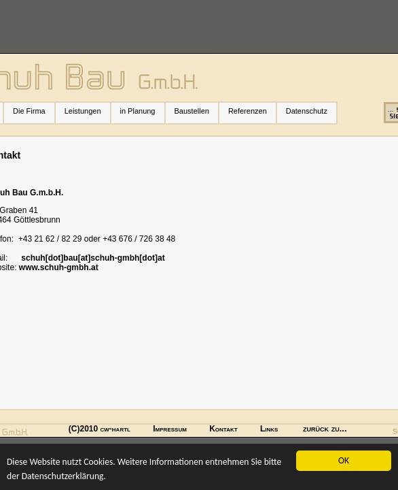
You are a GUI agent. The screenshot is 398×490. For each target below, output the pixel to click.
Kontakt (223, 429)
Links (269, 429)
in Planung (138, 111)
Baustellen (192, 111)
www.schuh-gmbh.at (58, 267)
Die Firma (33, 111)
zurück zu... (324, 428)
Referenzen (252, 111)
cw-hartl (115, 429)
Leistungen (87, 111)
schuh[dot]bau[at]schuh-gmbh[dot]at (92, 258)
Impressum (170, 429)
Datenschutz (306, 111)
